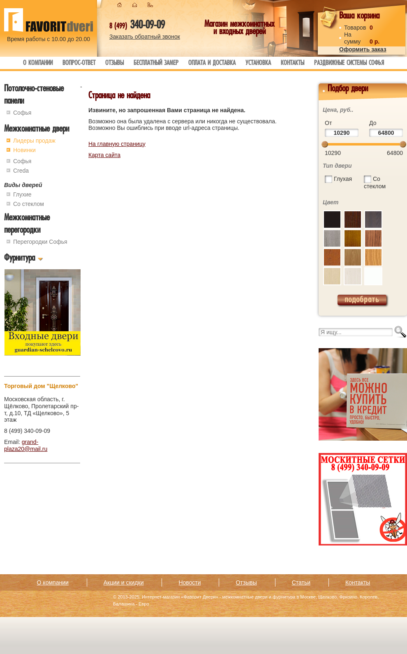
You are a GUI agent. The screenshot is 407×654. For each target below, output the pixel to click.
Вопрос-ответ (78, 63)
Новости (189, 582)
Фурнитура (19, 259)
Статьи (301, 582)
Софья (22, 112)
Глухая (343, 179)
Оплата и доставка (212, 63)
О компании (38, 63)
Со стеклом (28, 204)
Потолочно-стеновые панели (34, 95)
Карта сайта (104, 155)
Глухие (22, 194)
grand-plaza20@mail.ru (25, 445)
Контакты (292, 63)
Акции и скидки (124, 582)
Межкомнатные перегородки (27, 224)
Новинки (24, 150)
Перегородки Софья (40, 241)
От (328, 123)
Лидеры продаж (34, 140)
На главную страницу (117, 144)
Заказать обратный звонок (144, 36)
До (372, 123)
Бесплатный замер (156, 63)
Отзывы (114, 63)
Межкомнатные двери (36, 129)
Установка (258, 63)
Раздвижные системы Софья (349, 63)
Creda (21, 170)
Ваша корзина (359, 16)
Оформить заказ (362, 49)
